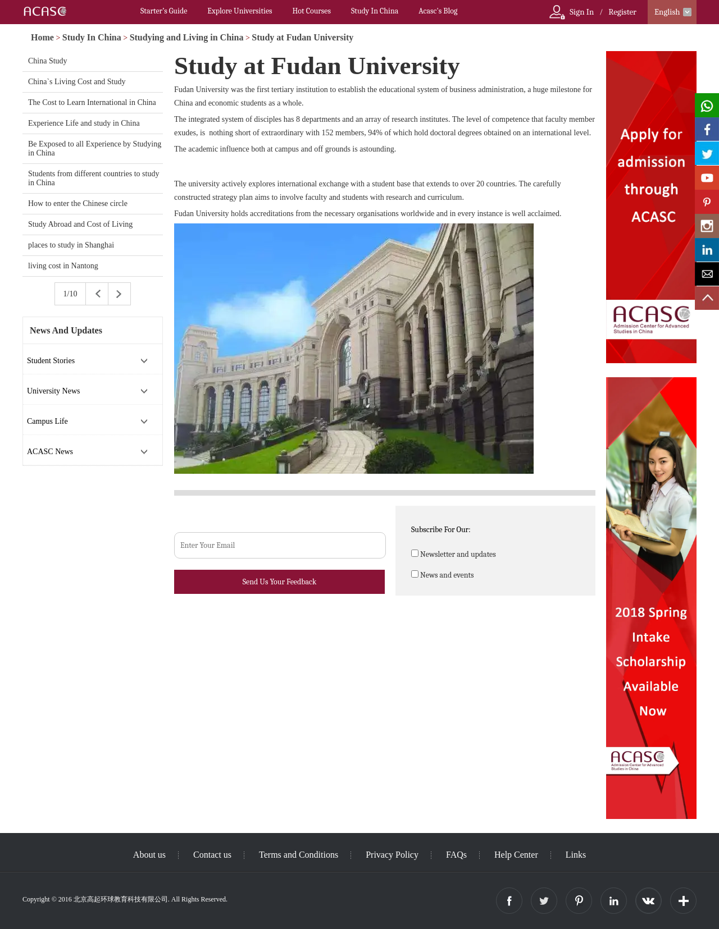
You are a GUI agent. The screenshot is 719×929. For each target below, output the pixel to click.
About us (149, 854)
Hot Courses (312, 11)
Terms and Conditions (298, 854)
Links (576, 854)
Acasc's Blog (437, 11)
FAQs (456, 854)
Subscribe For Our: (441, 529)
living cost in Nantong (63, 266)
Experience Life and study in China (84, 123)
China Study (47, 61)
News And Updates (66, 330)
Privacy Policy (392, 854)
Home (42, 37)
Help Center (516, 854)
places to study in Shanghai (71, 245)
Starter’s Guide (163, 11)
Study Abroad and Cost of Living (80, 224)
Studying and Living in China (187, 37)
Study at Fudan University (302, 37)
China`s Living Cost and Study (76, 81)
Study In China (374, 11)
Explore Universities (239, 11)
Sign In (582, 12)
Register (622, 12)
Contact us (212, 854)
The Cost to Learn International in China (92, 102)
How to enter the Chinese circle (78, 203)
